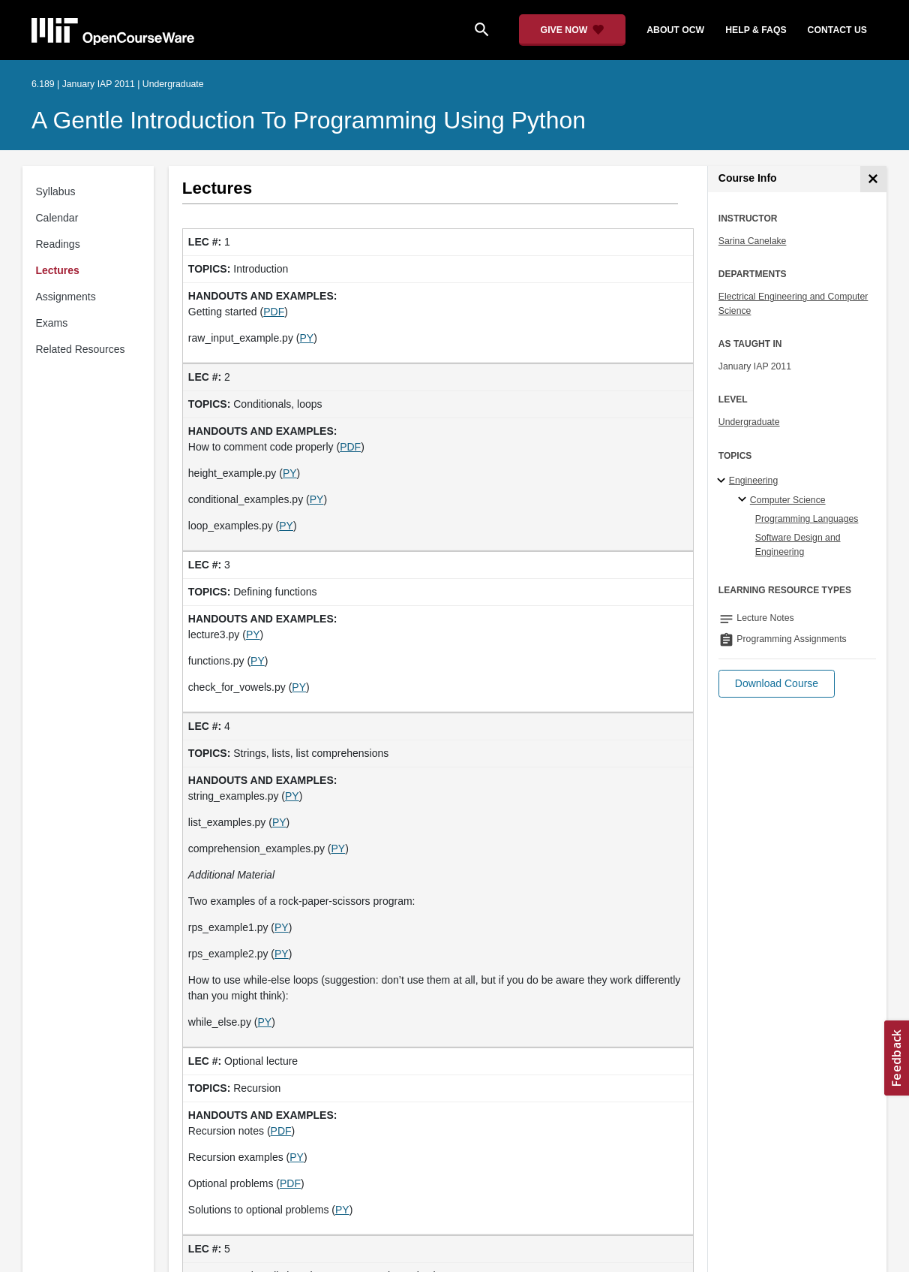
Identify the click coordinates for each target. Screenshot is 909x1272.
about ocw (675, 30)
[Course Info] (873, 179)
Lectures (58, 270)
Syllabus (56, 191)
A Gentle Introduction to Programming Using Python (309, 120)
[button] (776, 684)
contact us (837, 30)
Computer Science (788, 500)
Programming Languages (807, 519)
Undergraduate (749, 422)
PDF (273, 312)
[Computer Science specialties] (744, 500)
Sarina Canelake (752, 241)
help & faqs (755, 30)
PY (306, 338)
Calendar (57, 218)
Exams (52, 323)
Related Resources (80, 349)
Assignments (66, 297)
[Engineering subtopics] (723, 481)
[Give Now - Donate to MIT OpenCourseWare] (572, 30)
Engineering (753, 480)
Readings (58, 244)
